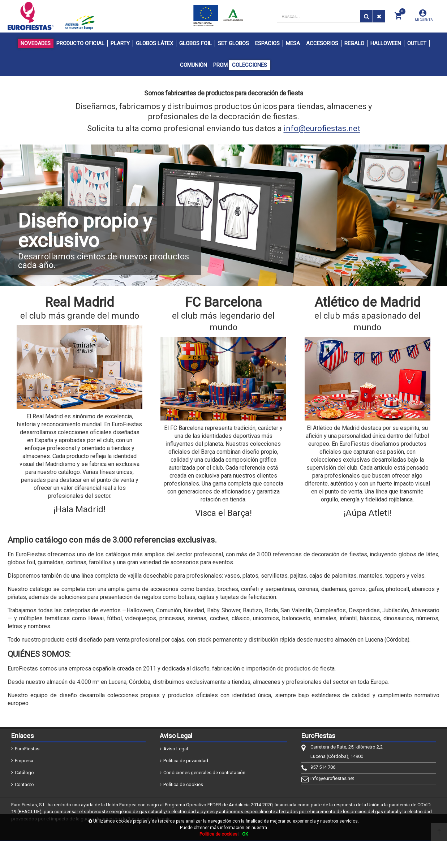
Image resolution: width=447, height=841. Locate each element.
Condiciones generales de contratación (204, 772)
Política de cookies (183, 784)
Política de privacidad (185, 760)
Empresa (24, 760)
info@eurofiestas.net (322, 128)
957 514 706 (322, 767)
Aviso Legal (175, 748)
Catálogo (24, 772)
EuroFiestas (27, 748)
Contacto (24, 784)
